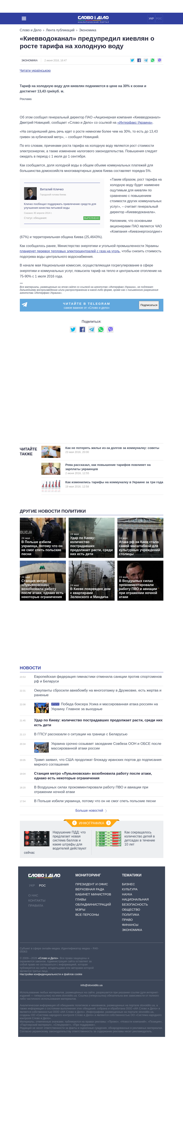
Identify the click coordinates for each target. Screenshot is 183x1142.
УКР (151, 18)
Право (127, 1025)
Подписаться (149, 410)
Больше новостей (91, 915)
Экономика (87, 30)
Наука (127, 999)
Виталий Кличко (52, 294)
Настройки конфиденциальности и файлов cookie (51, 1079)
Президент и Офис (91, 989)
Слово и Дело (31, 30)
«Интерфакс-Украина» (135, 227)
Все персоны (87, 1019)
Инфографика (91, 928)
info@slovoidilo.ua (91, 1090)
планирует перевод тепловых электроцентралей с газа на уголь (70, 356)
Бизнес (128, 989)
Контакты (36, 1005)
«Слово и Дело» (48, 1063)
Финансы (130, 1030)
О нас (33, 1000)
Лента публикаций (60, 30)
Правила (35, 1010)
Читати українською (35, 70)
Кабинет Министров (93, 999)
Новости (30, 773)
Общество (131, 1014)
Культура (130, 994)
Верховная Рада (89, 994)
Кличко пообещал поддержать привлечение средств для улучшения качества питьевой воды (60, 310)
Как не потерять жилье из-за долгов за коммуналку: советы (112, 555)
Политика (130, 1019)
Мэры (80, 1014)
